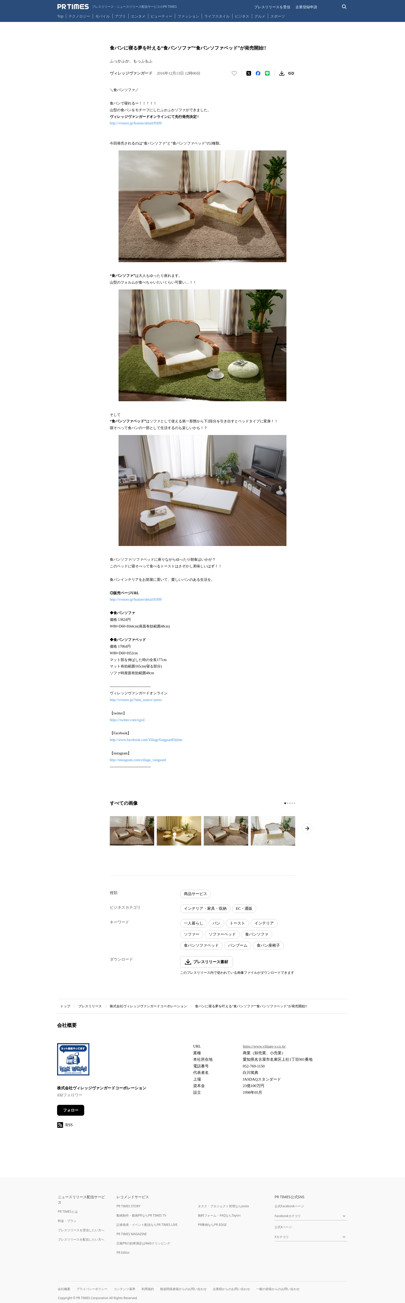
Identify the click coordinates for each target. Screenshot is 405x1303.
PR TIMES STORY (128, 1206)
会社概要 (64, 1289)
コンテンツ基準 (124, 1289)
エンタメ (138, 16)
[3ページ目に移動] (290, 803)
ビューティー (161, 16)
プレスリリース (90, 1006)
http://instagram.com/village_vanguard (138, 760)
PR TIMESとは (68, 1211)
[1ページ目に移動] (285, 803)
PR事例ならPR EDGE (212, 1224)
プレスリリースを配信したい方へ (81, 1239)
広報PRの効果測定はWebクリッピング (143, 1243)
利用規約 (148, 1289)
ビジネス (242, 16)
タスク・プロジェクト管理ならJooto (223, 1206)
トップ (65, 1006)
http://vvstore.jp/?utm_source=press (136, 700)
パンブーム (237, 945)
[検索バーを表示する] (344, 6)
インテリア (264, 923)
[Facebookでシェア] (258, 73)
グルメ (259, 16)
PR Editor (123, 1252)
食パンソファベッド (201, 945)
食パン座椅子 (268, 945)
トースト (237, 923)
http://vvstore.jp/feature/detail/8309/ (136, 123)
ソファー (191, 934)
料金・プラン (67, 1221)
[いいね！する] (234, 73)
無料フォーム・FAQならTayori (219, 1215)
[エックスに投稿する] (249, 73)
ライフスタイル (217, 16)
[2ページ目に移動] (287, 803)
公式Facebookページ (289, 1206)
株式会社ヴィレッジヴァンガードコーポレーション (148, 1006)
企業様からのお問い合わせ (231, 1289)
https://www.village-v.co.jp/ (264, 1046)
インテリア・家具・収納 (205, 908)
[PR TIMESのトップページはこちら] (117, 7)
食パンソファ (256, 934)
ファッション (188, 16)
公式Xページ (283, 1227)
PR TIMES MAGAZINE (131, 1234)
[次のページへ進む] (307, 828)
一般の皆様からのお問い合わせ (278, 1289)
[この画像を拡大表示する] (132, 831)
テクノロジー (79, 16)
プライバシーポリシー (91, 1289)
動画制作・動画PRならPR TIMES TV (141, 1215)
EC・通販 (244, 908)
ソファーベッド (222, 934)
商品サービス (195, 894)
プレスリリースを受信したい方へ (81, 1230)
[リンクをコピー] (291, 73)
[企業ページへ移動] (73, 1061)
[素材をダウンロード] (282, 73)
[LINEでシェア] (267, 73)
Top (60, 16)
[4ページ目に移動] (292, 803)
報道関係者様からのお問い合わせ (183, 1289)
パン (216, 923)
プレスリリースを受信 (272, 6)
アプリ (120, 16)
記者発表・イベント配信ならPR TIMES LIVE (146, 1224)
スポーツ (277, 16)
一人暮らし (193, 923)
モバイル (102, 16)
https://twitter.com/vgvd (127, 720)
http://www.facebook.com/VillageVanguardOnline (146, 740)
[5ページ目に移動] (294, 803)
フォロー (71, 1110)
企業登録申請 (306, 6)
